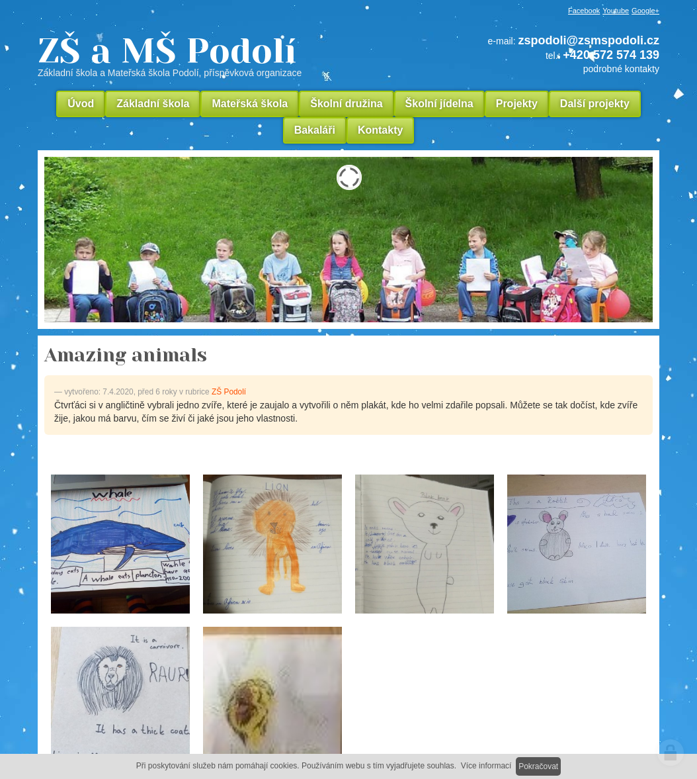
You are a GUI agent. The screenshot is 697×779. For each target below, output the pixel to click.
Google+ (645, 11)
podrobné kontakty (621, 69)
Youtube (615, 11)
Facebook (584, 11)
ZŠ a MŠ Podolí (216, 55)
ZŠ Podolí (229, 391)
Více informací (486, 765)
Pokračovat (538, 766)
